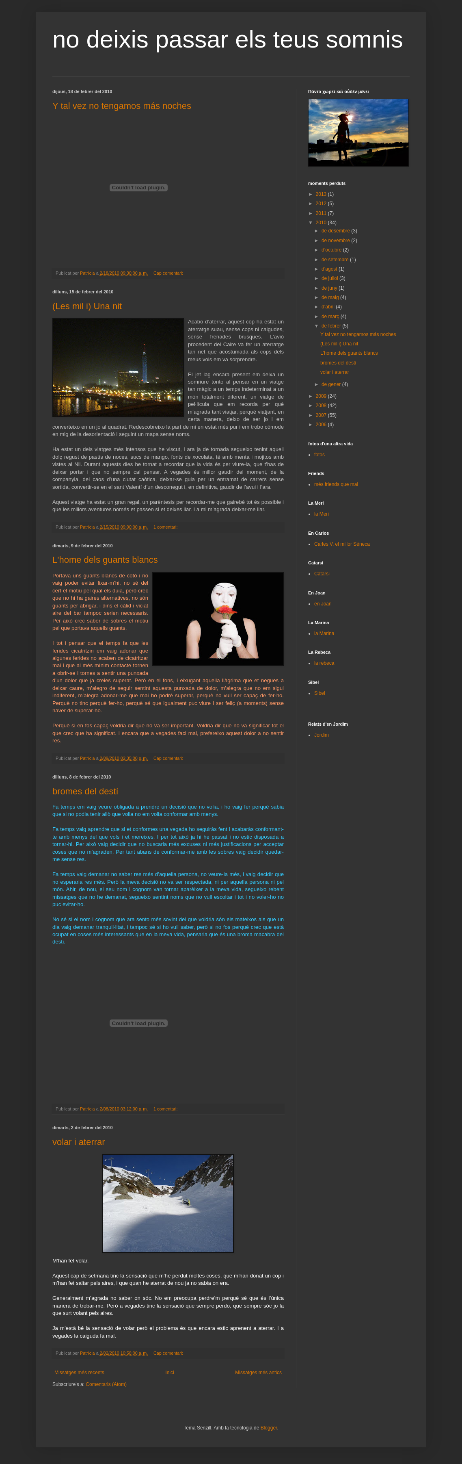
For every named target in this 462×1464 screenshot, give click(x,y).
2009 (322, 396)
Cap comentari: (168, 273)
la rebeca (324, 663)
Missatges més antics (258, 1372)
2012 (322, 203)
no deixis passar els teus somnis (227, 39)
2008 (322, 405)
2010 (322, 223)
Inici (169, 1372)
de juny (330, 288)
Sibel (319, 693)
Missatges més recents (79, 1372)
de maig (331, 297)
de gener (332, 384)
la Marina (324, 633)
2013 (322, 194)
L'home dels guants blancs (105, 560)
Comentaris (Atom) (106, 1384)
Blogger (269, 1428)
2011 (322, 213)
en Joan (323, 604)
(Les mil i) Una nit (87, 306)
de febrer (332, 326)
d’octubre (332, 250)
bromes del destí (85, 791)
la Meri (321, 514)
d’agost (330, 269)
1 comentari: (166, 527)
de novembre (336, 240)
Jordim (321, 735)
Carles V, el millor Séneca (342, 544)
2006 (322, 424)
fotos (319, 455)
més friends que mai (336, 484)
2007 (322, 415)
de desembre (336, 231)
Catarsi (322, 574)
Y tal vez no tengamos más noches (121, 106)
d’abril (329, 307)
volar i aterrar (78, 1142)
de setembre (336, 259)
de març (331, 316)
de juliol (330, 278)
